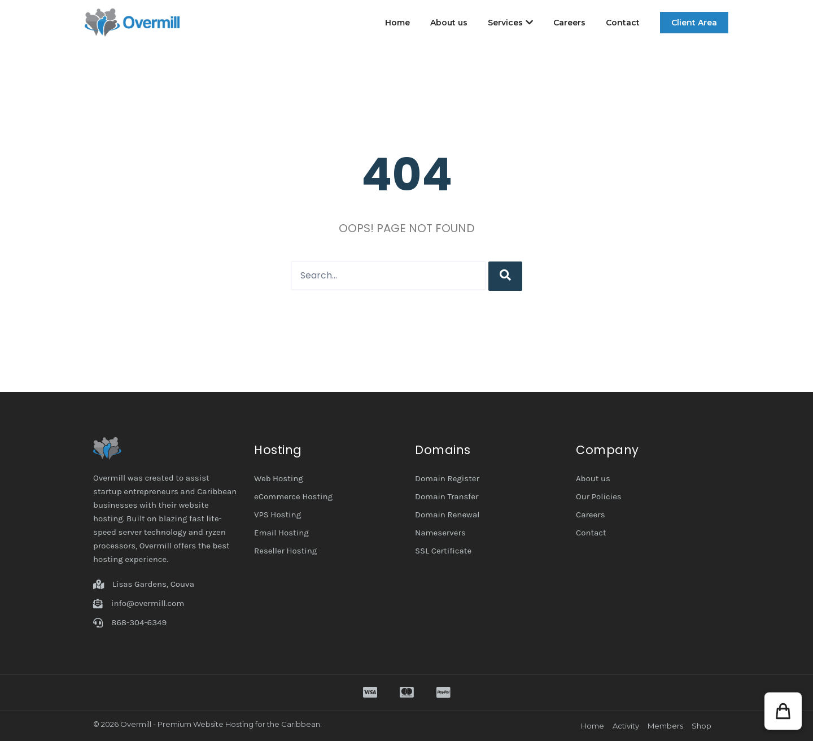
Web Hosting (278, 478)
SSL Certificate (443, 551)
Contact (623, 23)
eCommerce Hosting (293, 496)
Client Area (694, 23)
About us (448, 23)
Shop (701, 725)
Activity (626, 725)
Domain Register (447, 478)
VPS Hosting (277, 514)
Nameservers (440, 533)
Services (510, 23)
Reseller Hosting (285, 551)
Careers (569, 23)
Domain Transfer (446, 496)
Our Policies (599, 496)
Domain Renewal (447, 514)
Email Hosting (281, 533)
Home (397, 23)
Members (665, 725)
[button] (783, 711)
